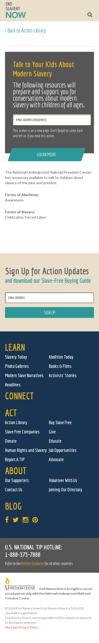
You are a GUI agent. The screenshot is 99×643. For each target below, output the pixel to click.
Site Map (11, 627)
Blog (13, 506)
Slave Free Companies (22, 431)
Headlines (13, 384)
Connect (19, 395)
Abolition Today (61, 357)
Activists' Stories (63, 375)
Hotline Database (32, 563)
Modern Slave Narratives (24, 375)
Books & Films (60, 366)
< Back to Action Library (25, 30)
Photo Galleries (17, 366)
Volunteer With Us (63, 480)
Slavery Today (16, 357)
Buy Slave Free (60, 422)
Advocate (56, 459)
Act (11, 412)
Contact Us (13, 489)
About (15, 470)
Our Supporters (17, 480)
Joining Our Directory (65, 489)
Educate (55, 441)
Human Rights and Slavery (26, 450)
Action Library (16, 422)
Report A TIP (15, 459)
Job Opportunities (63, 450)
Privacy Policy (28, 627)
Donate (11, 441)
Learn (15, 347)
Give (52, 431)
